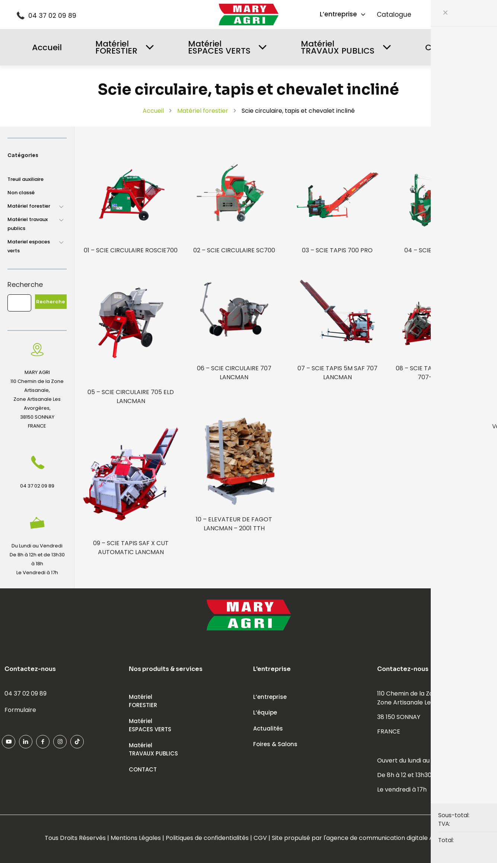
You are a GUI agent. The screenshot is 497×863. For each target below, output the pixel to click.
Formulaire (20, 710)
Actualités (268, 728)
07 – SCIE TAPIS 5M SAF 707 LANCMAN (337, 372)
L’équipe (265, 712)
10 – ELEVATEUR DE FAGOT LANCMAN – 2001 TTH (234, 524)
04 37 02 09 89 (52, 15)
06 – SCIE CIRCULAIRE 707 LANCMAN (234, 372)
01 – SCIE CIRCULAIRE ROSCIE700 (131, 250)
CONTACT (143, 769)
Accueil (153, 110)
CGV (260, 838)
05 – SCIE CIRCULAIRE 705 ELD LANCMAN (130, 396)
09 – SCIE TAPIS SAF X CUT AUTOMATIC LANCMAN (131, 547)
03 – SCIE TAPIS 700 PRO (337, 250)
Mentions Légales (136, 838)
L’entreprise (270, 697)
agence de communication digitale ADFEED (389, 838)
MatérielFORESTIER (143, 701)
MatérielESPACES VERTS (150, 725)
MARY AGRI (37, 372)
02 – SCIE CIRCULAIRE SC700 (234, 250)
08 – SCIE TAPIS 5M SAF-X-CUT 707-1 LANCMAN (441, 372)
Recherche (25, 285)
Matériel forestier (202, 110)
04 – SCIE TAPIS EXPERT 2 (440, 250)
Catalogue (394, 14)
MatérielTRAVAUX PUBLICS (153, 749)
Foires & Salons (275, 744)
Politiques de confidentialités (207, 838)
